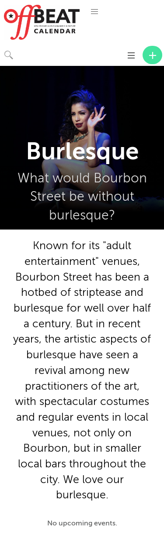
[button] (94, 11)
